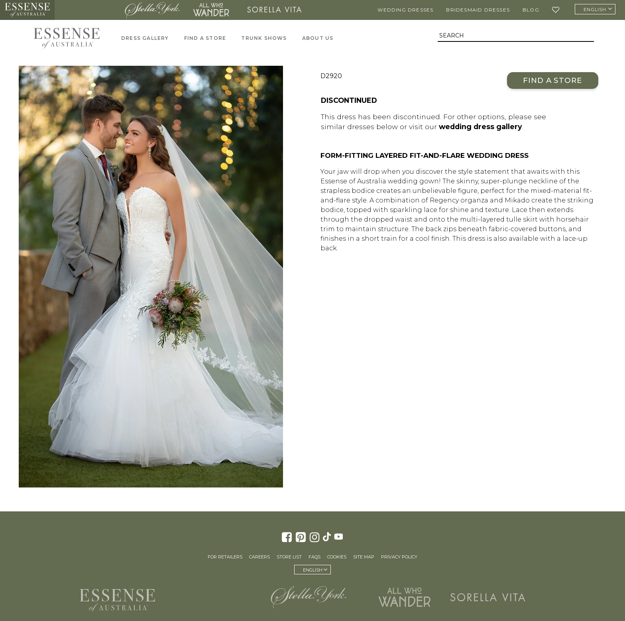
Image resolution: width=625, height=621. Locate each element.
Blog (531, 10)
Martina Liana (87, 10)
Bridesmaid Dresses (478, 10)
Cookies (336, 557)
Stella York (152, 10)
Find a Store (552, 80)
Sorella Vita (274, 10)
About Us (318, 38)
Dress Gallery (145, 38)
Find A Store (205, 38)
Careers (259, 557)
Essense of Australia (27, 10)
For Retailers (225, 557)
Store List (289, 557)
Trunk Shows (264, 38)
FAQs (314, 557)
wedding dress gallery (480, 126)
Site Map (363, 557)
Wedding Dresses (405, 10)
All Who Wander (211, 10)
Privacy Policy (399, 557)
